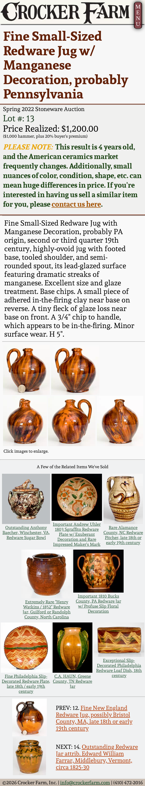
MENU (137, 15)
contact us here (76, 204)
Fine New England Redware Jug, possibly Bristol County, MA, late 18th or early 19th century (94, 717)
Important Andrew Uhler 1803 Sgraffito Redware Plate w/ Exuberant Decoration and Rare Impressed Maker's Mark (77, 534)
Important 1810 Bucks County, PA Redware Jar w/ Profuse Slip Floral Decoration (98, 604)
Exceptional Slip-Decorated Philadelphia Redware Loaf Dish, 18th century (119, 668)
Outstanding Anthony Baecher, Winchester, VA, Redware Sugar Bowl (26, 532)
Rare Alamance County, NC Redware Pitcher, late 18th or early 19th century (123, 535)
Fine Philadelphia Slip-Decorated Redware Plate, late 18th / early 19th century (26, 684)
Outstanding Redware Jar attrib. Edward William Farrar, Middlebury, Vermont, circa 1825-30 (97, 756)
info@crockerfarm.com (85, 782)
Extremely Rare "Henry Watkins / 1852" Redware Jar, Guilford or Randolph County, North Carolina (46, 609)
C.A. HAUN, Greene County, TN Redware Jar (72, 681)
